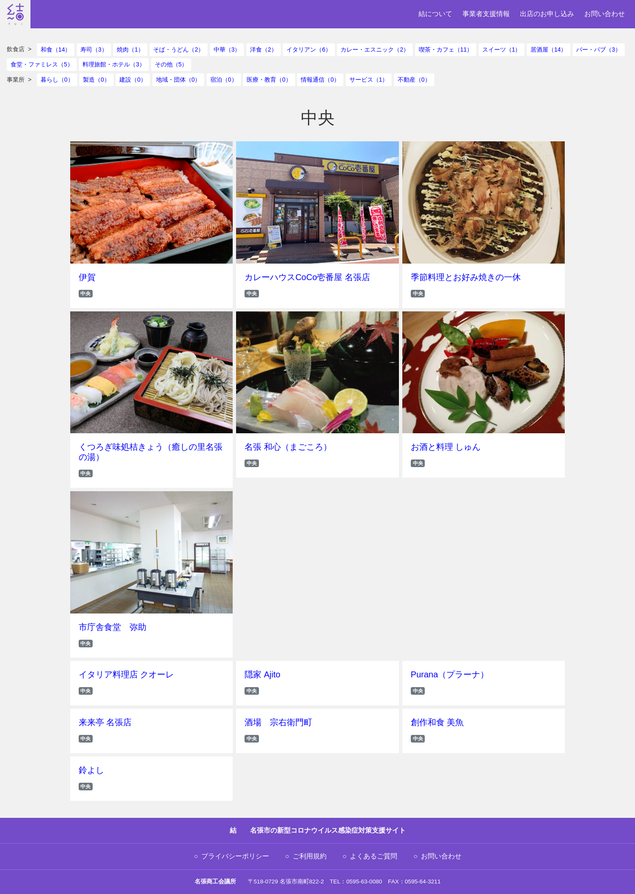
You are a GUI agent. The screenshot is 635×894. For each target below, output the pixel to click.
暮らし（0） (57, 79)
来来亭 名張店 (105, 722)
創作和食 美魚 (437, 722)
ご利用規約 (310, 856)
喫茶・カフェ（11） (446, 49)
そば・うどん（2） (178, 49)
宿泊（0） (223, 79)
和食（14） (56, 49)
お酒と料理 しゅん (446, 446)
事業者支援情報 (486, 13)
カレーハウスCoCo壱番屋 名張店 (307, 277)
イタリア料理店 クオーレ (126, 674)
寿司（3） (93, 49)
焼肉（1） (130, 49)
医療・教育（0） (269, 79)
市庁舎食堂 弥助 (112, 627)
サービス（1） (368, 79)
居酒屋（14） (549, 49)
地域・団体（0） (178, 79)
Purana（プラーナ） (450, 674)
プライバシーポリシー (235, 856)
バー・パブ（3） (598, 49)
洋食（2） (263, 49)
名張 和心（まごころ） (288, 446)
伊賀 (87, 277)
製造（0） (96, 79)
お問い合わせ (604, 13)
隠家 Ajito (262, 674)
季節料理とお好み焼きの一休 (466, 277)
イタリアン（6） (308, 49)
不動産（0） (414, 79)
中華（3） (227, 49)
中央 (85, 294)
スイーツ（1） (501, 49)
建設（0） (132, 79)
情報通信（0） (320, 79)
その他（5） (171, 64)
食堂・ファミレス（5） (42, 64)
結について (435, 13)
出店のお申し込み (547, 13)
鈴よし (91, 770)
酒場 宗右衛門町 (278, 722)
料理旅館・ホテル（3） (113, 64)
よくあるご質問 (373, 856)
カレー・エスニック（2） (375, 49)
